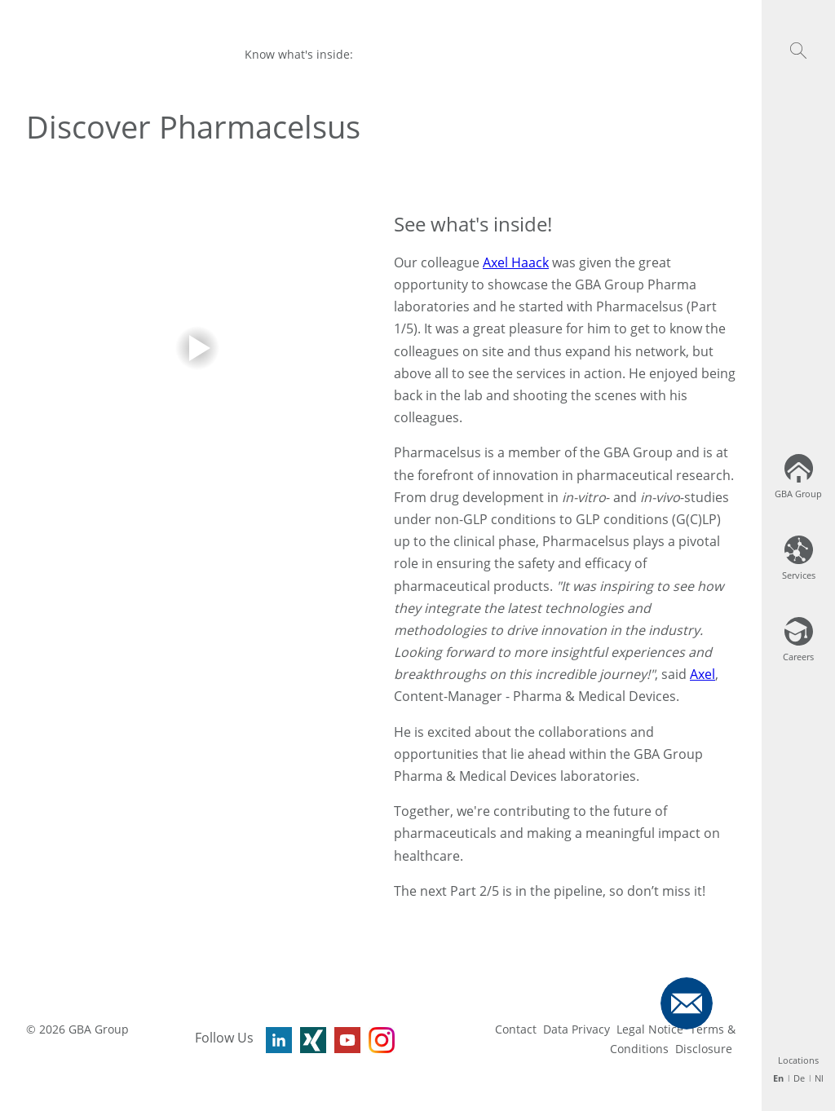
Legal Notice (649, 1029)
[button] (798, 50)
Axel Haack (516, 262)
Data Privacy (576, 1029)
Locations (798, 1060)
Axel (702, 674)
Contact (516, 1029)
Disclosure (703, 1048)
